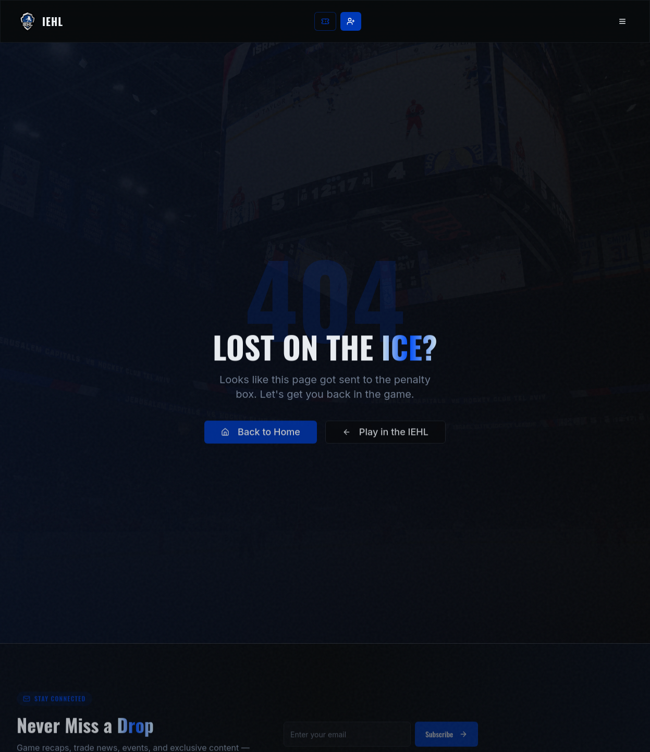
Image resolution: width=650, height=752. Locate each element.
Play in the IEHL (385, 438)
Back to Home (260, 438)
